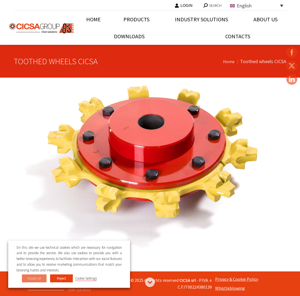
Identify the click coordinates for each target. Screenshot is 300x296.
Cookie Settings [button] (86, 278)
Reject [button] (61, 278)
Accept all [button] (34, 278)
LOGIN (183, 5)
